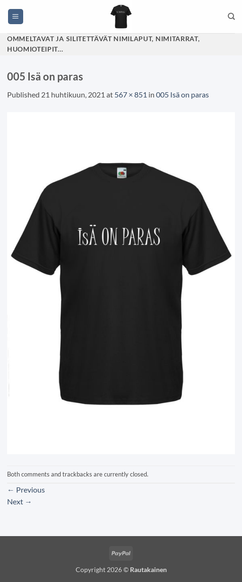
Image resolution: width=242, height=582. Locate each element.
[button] (15, 17)
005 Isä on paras (182, 94)
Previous (26, 489)
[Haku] (231, 17)
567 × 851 (130, 94)
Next (19, 501)
